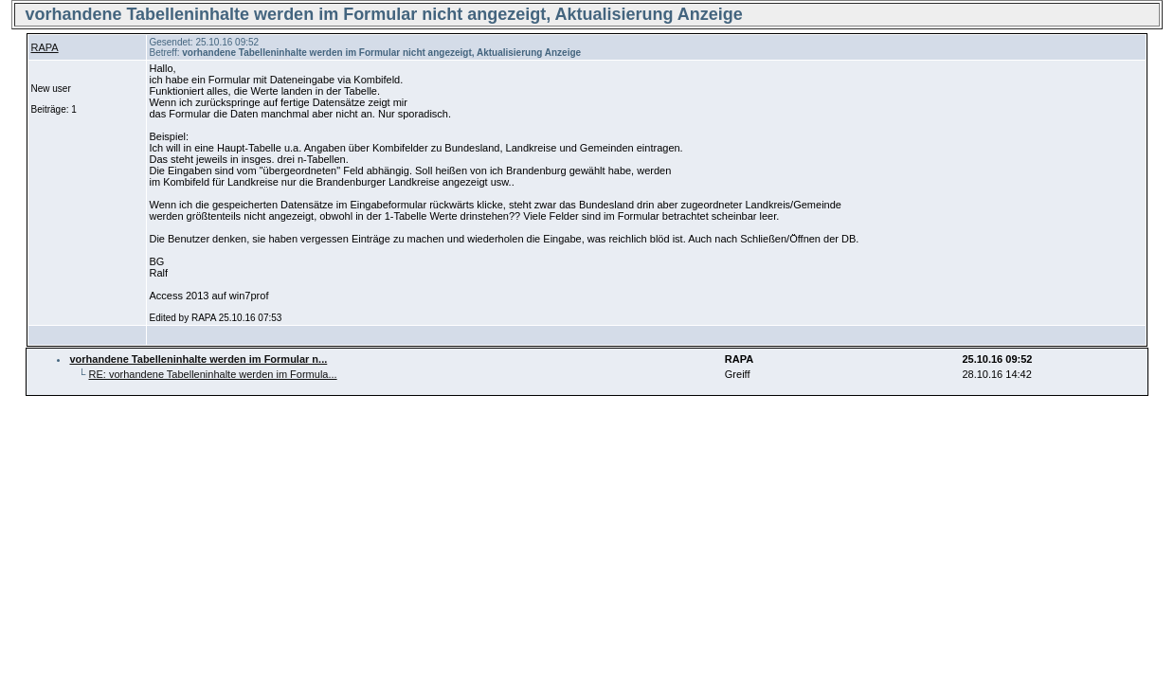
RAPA (44, 47)
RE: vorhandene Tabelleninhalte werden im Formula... (213, 374)
